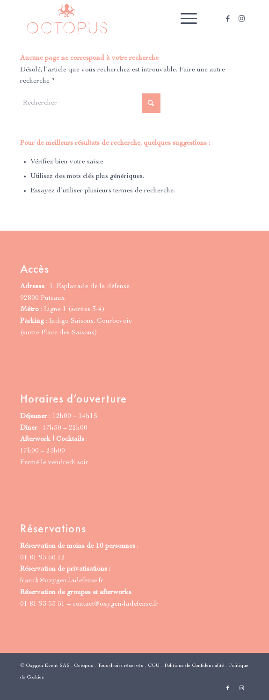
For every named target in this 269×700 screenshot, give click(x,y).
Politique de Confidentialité (194, 665)
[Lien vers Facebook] (228, 19)
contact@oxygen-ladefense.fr (115, 604)
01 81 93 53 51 (42, 604)
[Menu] (184, 18)
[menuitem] (184, 18)
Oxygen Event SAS (48, 665)
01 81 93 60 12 (42, 557)
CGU (154, 665)
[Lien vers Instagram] (242, 19)
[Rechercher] (90, 103)
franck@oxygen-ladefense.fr (61, 580)
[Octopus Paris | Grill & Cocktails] (111, 18)
